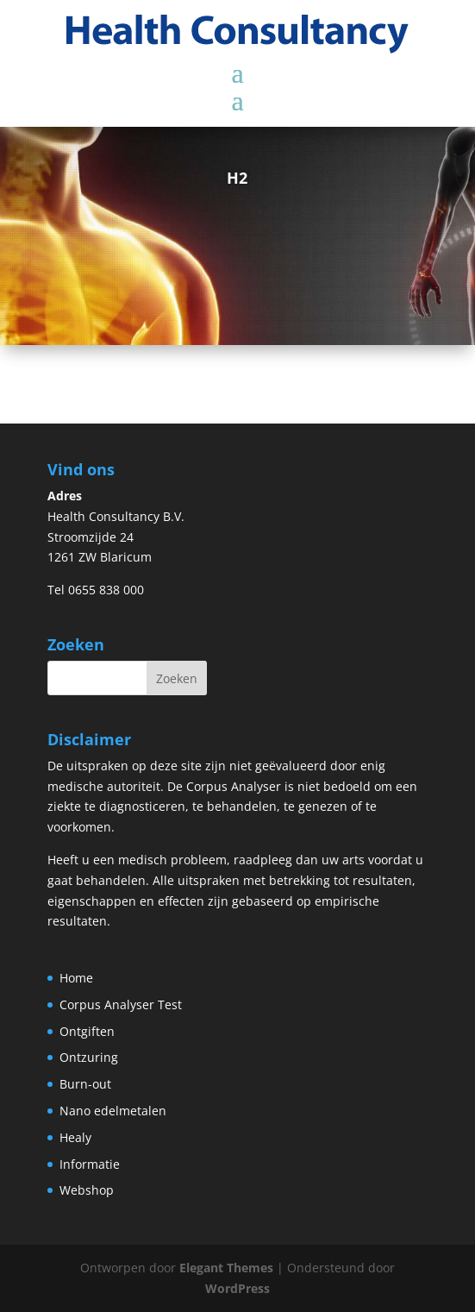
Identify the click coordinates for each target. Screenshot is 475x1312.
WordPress (237, 1288)
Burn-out (85, 1084)
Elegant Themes (226, 1267)
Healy (75, 1137)
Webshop (86, 1190)
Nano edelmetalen (112, 1110)
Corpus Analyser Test (120, 1004)
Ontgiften (87, 1031)
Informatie (89, 1164)
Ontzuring (88, 1057)
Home (76, 978)
